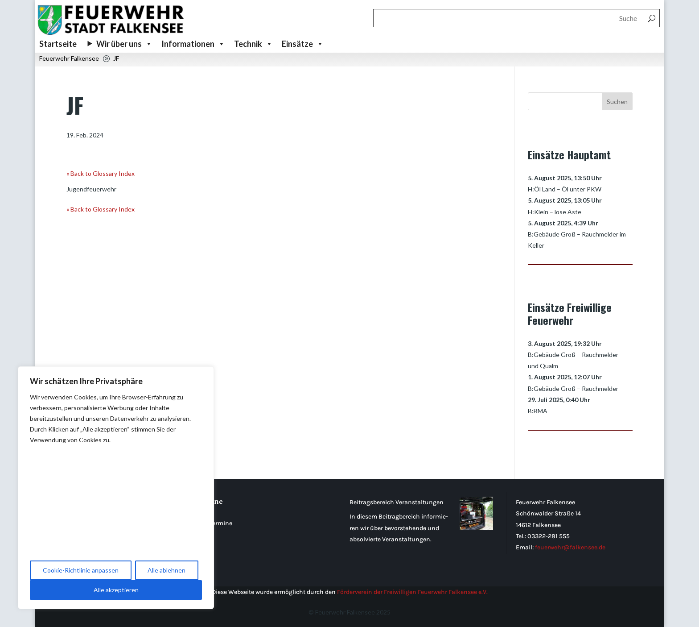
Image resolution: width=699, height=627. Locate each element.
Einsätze (303, 44)
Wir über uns (124, 44)
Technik (253, 44)
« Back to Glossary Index (100, 173)
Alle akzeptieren (116, 590)
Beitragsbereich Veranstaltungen (397, 502)
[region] (116, 487)
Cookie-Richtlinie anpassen (81, 570)
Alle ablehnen (166, 570)
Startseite (58, 44)
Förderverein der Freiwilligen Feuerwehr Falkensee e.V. (412, 592)
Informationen (193, 44)
